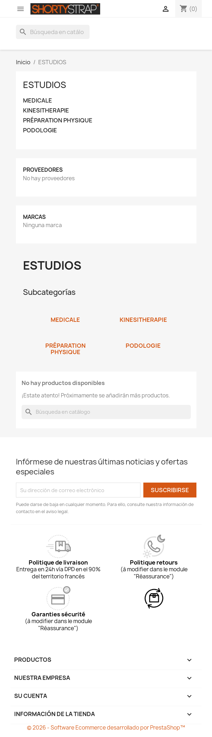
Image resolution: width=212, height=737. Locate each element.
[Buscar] (53, 32)
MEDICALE (37, 100)
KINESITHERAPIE (46, 110)
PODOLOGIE (40, 130)
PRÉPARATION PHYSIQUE (57, 120)
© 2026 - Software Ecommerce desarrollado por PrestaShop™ (106, 727)
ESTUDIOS (44, 85)
